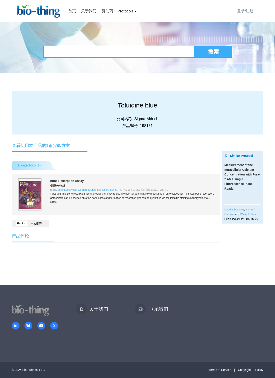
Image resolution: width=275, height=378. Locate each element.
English (22, 223)
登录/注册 (245, 11)
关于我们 (88, 11)
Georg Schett (109, 189)
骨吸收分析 (57, 185)
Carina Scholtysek (66, 189)
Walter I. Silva (248, 214)
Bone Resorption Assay (67, 181)
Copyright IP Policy (250, 370)
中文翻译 (36, 223)
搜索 (213, 52)
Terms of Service (220, 370)
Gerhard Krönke (87, 189)
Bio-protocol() (29, 165)
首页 (72, 11)
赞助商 (107, 11)
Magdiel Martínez (234, 209)
